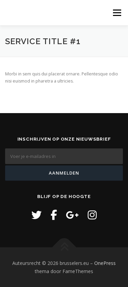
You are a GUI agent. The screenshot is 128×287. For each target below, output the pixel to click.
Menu (116, 13)
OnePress (105, 263)
